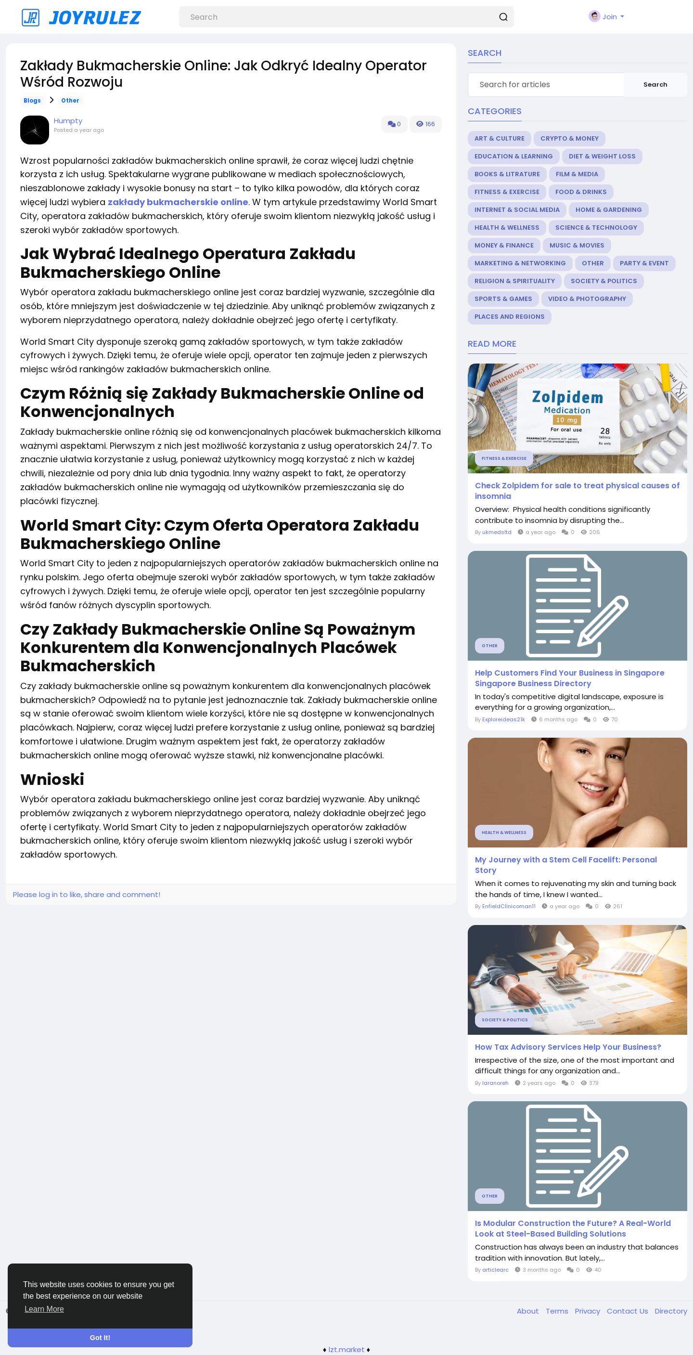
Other (70, 100)
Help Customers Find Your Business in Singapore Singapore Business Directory (570, 678)
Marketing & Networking (520, 263)
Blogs (32, 100)
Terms (558, 1311)
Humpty (68, 121)
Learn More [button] (44, 1309)
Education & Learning (514, 156)
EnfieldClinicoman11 (509, 906)
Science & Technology (596, 227)
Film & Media (577, 174)
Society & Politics (604, 281)
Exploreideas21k (503, 719)
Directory (671, 1311)
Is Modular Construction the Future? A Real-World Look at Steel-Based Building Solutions (573, 1228)
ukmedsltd (497, 532)
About (529, 1311)
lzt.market (347, 1349)
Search (655, 84)
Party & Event (644, 263)
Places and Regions (510, 316)
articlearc (495, 1270)
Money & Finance (504, 245)
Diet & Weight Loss (602, 156)
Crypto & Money (569, 138)
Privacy (588, 1311)
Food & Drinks (581, 191)
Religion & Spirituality (515, 281)
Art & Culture (500, 138)
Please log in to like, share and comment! (86, 894)
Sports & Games (503, 298)
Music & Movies (577, 245)
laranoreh (495, 1083)
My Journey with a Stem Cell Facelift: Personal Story (566, 865)
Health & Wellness (507, 227)
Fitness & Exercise (507, 191)
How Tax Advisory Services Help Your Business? (568, 1047)
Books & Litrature (507, 174)
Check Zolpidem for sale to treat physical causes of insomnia (577, 491)
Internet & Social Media (517, 209)
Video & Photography (587, 298)
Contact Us (628, 1311)
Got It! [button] (100, 1338)
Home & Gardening (609, 209)
